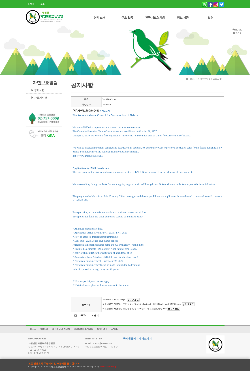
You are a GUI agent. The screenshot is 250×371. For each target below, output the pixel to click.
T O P (237, 33)
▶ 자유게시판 (39, 97)
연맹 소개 (99, 17)
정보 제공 (182, 17)
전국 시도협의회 (155, 17)
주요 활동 (127, 17)
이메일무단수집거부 (83, 329)
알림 (210, 17)
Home (33, 329)
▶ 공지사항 (37, 90)
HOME (237, 30)
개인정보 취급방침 (61, 329)
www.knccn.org (108, 366)
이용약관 (44, 329)
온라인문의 (102, 329)
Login (31, 4)
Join (42, 4)
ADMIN (114, 329)
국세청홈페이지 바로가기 (137, 338)
